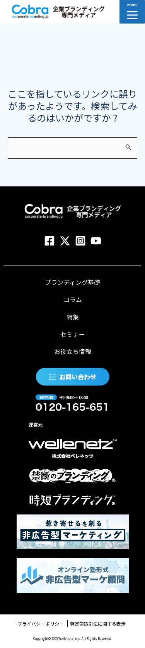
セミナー (72, 334)
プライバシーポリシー (40, 623)
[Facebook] (49, 240)
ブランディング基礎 (72, 282)
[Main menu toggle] (132, 12)
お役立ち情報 (72, 351)
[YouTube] (95, 240)
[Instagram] (80, 240)
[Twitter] (65, 240)
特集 (73, 316)
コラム (72, 299)
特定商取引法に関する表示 (98, 623)
